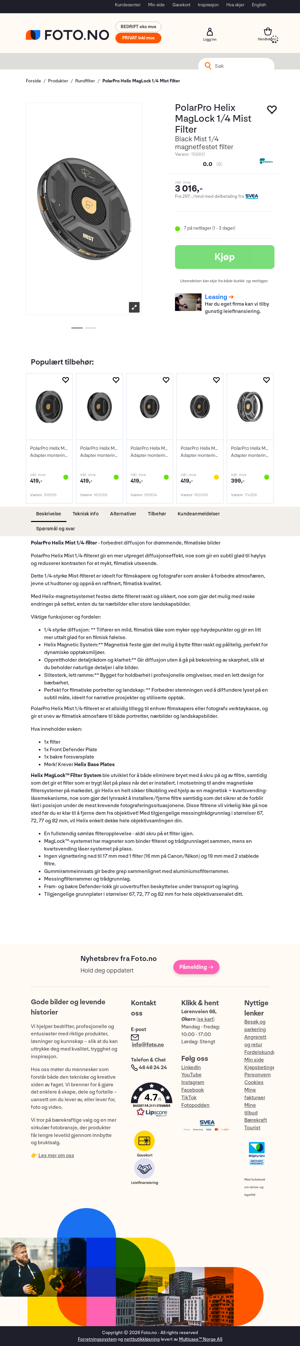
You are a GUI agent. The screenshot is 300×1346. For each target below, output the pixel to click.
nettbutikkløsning (142, 1339)
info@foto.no (148, 1045)
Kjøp (224, 257)
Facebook (192, 1090)
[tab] (49, 514)
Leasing (216, 297)
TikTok (189, 1098)
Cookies (254, 1082)
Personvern (257, 1075)
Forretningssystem (97, 1339)
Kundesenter (128, 5)
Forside (33, 81)
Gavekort (181, 5)
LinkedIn (191, 1067)
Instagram (192, 1082)
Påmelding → (196, 967)
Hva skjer (235, 5)
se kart (205, 1019)
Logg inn (209, 31)
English (259, 5)
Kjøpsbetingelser (264, 1067)
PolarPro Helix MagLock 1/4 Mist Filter (141, 81)
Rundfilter (85, 81)
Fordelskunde (260, 1052)
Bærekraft (255, 1120)
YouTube (191, 1075)
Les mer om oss (56, 1155)
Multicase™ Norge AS (200, 1339)
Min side (156, 5)
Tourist (252, 1128)
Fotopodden (195, 1105)
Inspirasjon (208, 5)
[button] (149, 1101)
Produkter (58, 81)
